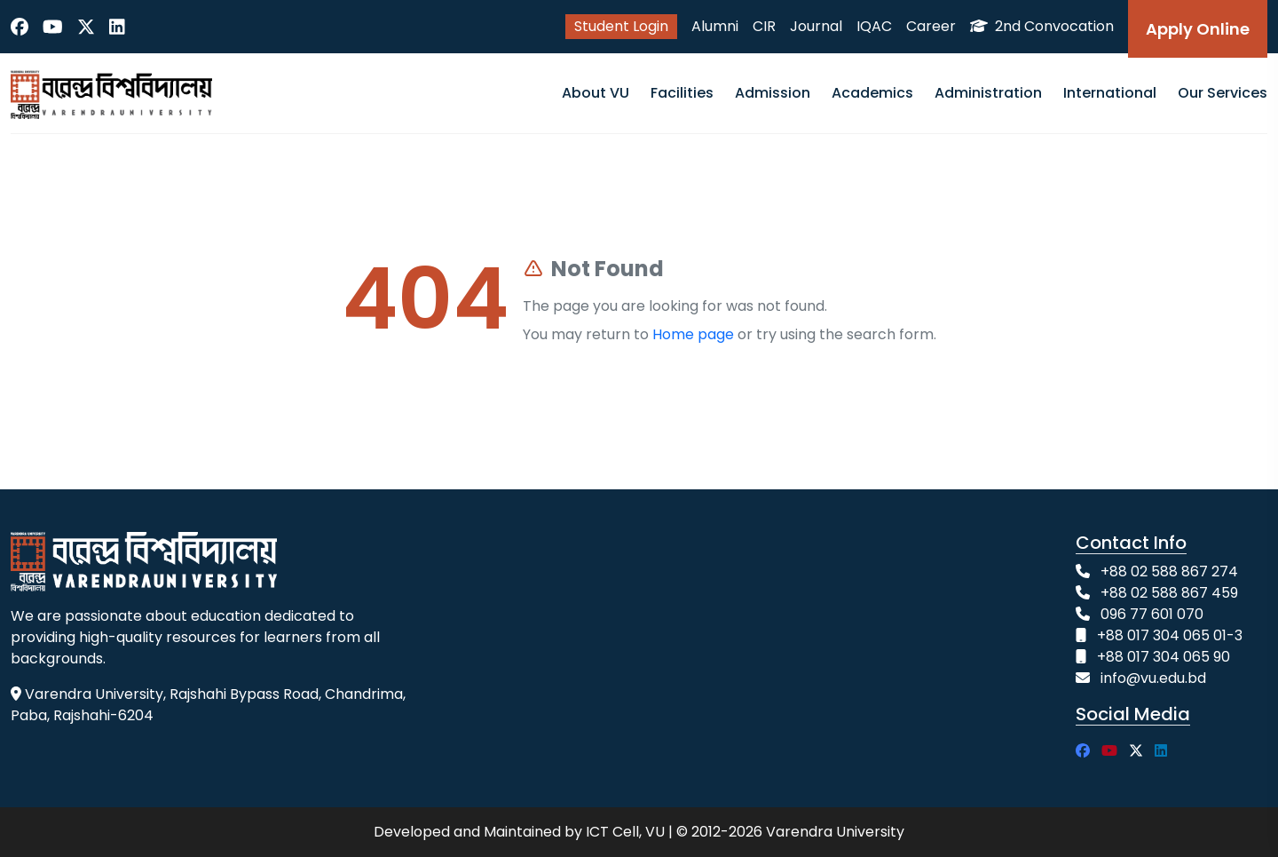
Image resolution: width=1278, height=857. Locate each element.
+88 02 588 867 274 (1169, 571)
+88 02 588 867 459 (1169, 593)
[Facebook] (19, 26)
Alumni (714, 26)
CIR (764, 26)
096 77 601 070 (1151, 614)
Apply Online (1198, 29)
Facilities (682, 93)
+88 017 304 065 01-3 (1169, 635)
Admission (772, 93)
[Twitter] (86, 26)
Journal (816, 26)
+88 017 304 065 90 (1163, 657)
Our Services (1222, 93)
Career (931, 26)
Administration (988, 93)
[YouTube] (53, 26)
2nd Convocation (1042, 26)
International (1109, 93)
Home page (693, 334)
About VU (595, 93)
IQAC (874, 26)
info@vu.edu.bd (1153, 678)
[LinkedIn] (117, 26)
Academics (872, 93)
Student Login (621, 26)
